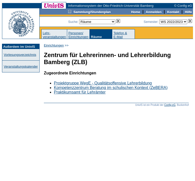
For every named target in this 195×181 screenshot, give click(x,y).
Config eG (169, 105)
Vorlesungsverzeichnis (20, 55)
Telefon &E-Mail (120, 35)
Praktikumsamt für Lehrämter (80, 92)
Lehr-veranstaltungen (54, 35)
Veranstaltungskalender (21, 66)
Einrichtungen (54, 45)
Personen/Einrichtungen (78, 35)
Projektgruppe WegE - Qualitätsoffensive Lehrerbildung (103, 83)
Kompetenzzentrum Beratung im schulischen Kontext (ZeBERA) (111, 87)
